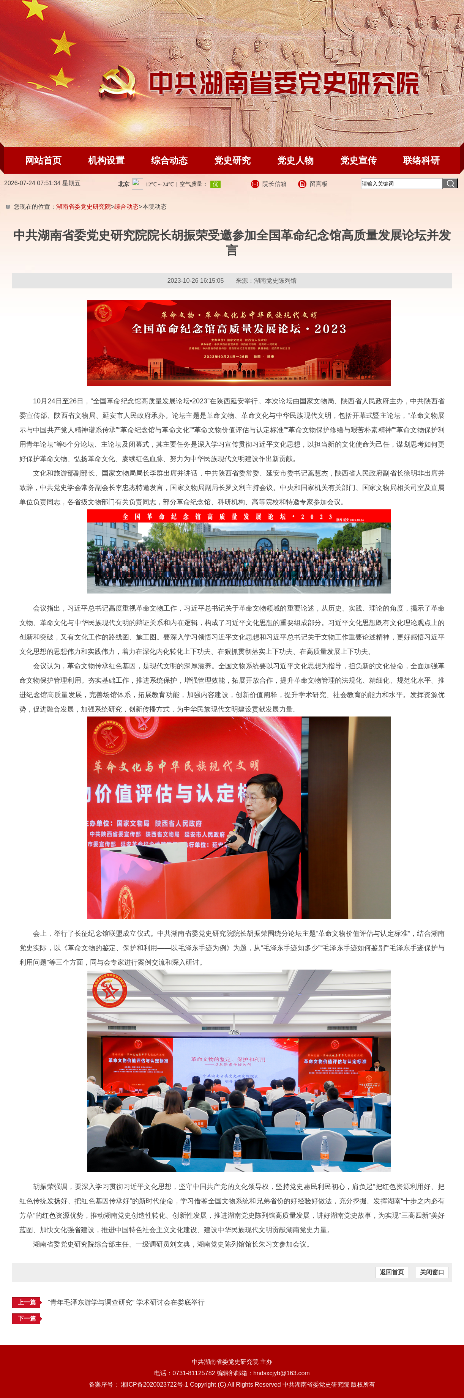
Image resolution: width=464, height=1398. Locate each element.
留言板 (318, 184)
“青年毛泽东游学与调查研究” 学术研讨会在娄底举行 (126, 1302)
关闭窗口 (432, 1272)
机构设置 (106, 160)
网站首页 (43, 160)
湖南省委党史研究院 (83, 206)
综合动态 (169, 160)
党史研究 (232, 160)
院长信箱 (274, 184)
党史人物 (295, 160)
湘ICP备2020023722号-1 (154, 1384)
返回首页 (392, 1272)
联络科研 (421, 160)
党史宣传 (358, 160)
